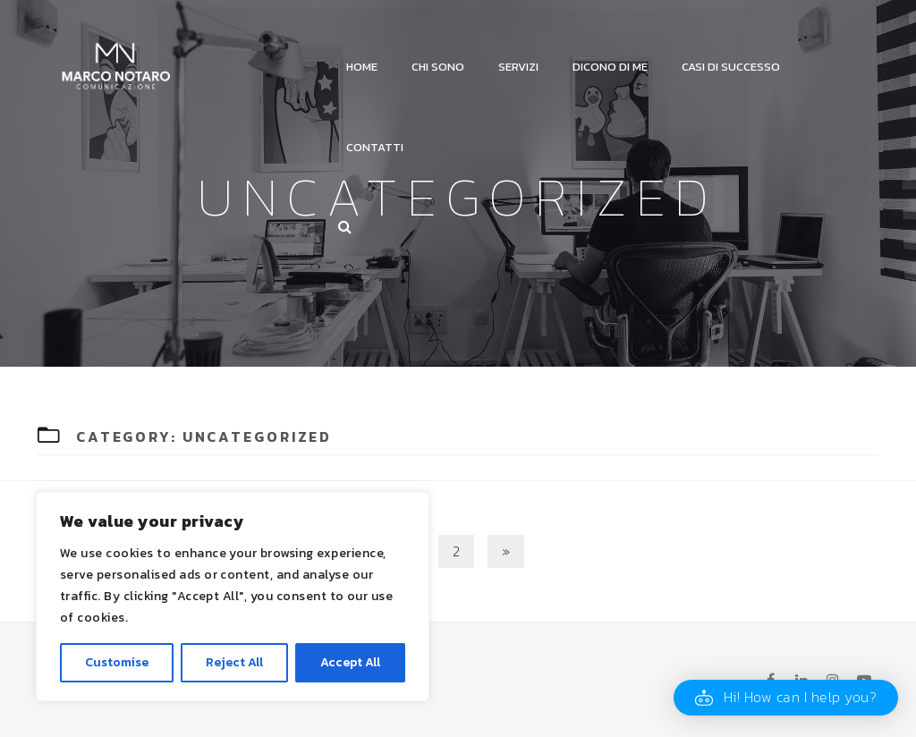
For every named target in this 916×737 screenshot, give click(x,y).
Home (361, 66)
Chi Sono (437, 66)
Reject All (234, 662)
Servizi (518, 66)
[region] (232, 596)
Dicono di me (610, 66)
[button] (786, 698)
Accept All (350, 662)
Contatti (374, 147)
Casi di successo (731, 66)
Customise (116, 662)
